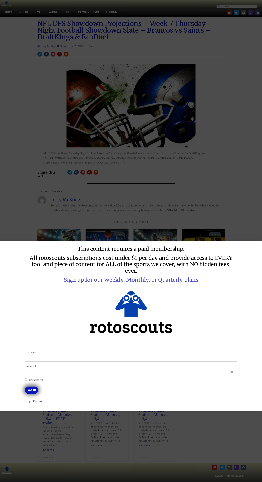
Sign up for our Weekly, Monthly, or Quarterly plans (131, 280)
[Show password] (219, 372)
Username (43, 352)
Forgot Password (47, 401)
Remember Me (47, 380)
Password (43, 365)
